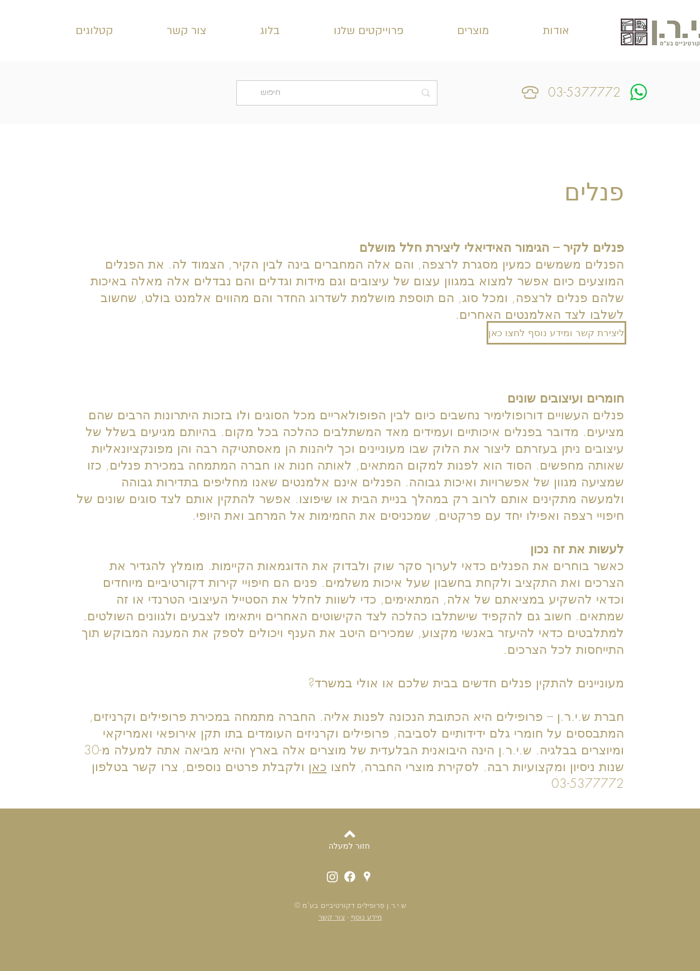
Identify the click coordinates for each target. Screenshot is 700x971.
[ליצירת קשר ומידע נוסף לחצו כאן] (556, 333)
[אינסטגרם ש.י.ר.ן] (332, 876)
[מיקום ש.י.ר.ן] (367, 876)
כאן (317, 766)
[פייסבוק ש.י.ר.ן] (349, 876)
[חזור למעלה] (349, 846)
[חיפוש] (338, 93)
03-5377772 (584, 92)
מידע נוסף (366, 917)
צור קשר (331, 917)
